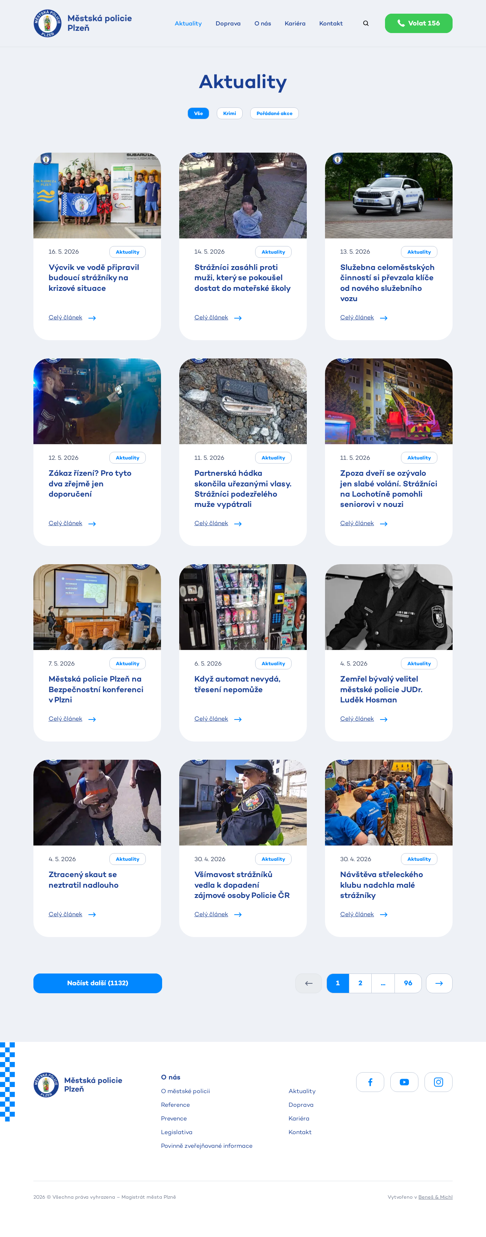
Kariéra (299, 1118)
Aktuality (302, 1091)
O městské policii (185, 1091)
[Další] (439, 983)
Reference (175, 1104)
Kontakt (300, 1132)
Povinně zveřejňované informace (206, 1145)
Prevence (174, 1118)
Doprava (301, 1104)
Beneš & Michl (435, 1197)
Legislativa (177, 1132)
